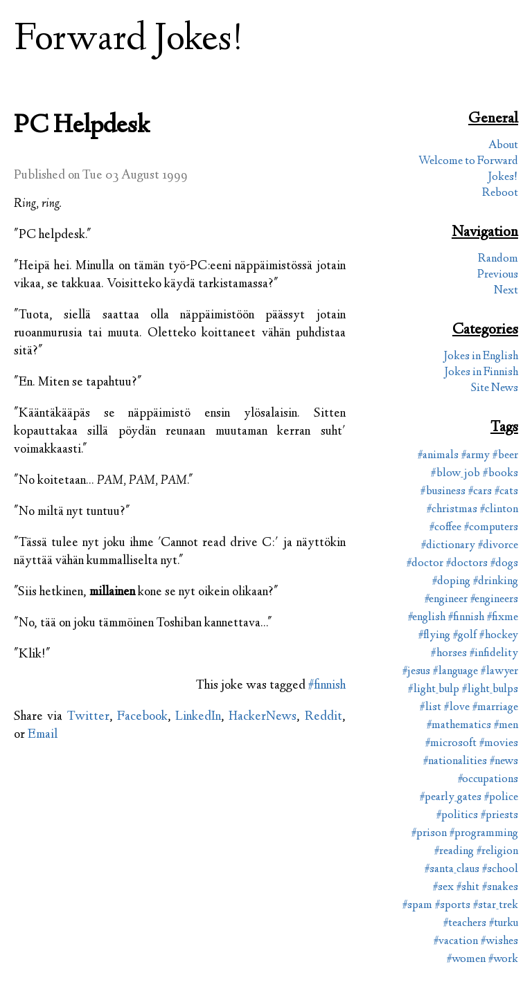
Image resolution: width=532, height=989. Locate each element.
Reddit (323, 717)
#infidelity (494, 654)
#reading (454, 852)
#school (500, 870)
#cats (506, 492)
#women (466, 960)
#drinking (495, 582)
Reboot (500, 193)
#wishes (499, 942)
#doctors (467, 564)
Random (498, 259)
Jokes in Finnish (481, 373)
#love (457, 708)
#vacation (456, 942)
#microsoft (451, 744)
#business (443, 492)
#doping (451, 582)
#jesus (416, 672)
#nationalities (455, 762)
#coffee (445, 528)
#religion (497, 852)
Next (506, 291)
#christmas (452, 510)
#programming (484, 834)
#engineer (446, 600)
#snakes (500, 888)
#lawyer (499, 672)
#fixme (502, 618)
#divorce (498, 546)
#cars (480, 492)
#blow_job (455, 474)
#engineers (494, 600)
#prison (429, 834)
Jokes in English (480, 357)
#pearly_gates (450, 798)
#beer (505, 456)
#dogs (504, 564)
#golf (465, 636)
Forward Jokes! (129, 40)
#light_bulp (433, 690)
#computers (491, 528)
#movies (498, 744)
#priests (499, 816)
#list (430, 708)
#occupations (488, 780)
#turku (503, 924)
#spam (417, 906)
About (503, 146)
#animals (438, 456)
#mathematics (459, 726)
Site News (494, 389)
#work (503, 960)
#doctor (425, 564)
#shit (467, 888)
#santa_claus (452, 870)
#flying (434, 636)
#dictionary (448, 546)
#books (500, 474)
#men (506, 726)
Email (42, 735)
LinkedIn (198, 717)
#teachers (464, 924)
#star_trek (495, 906)
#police (501, 798)
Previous (497, 275)
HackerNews (262, 717)
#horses (449, 654)
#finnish (327, 686)
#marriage (495, 708)
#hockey (498, 636)
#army (475, 456)
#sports (452, 906)
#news (504, 762)
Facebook (142, 717)
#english (426, 618)
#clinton (499, 510)
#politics (457, 816)
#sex (443, 888)
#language (455, 672)
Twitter (88, 717)
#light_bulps (490, 690)
